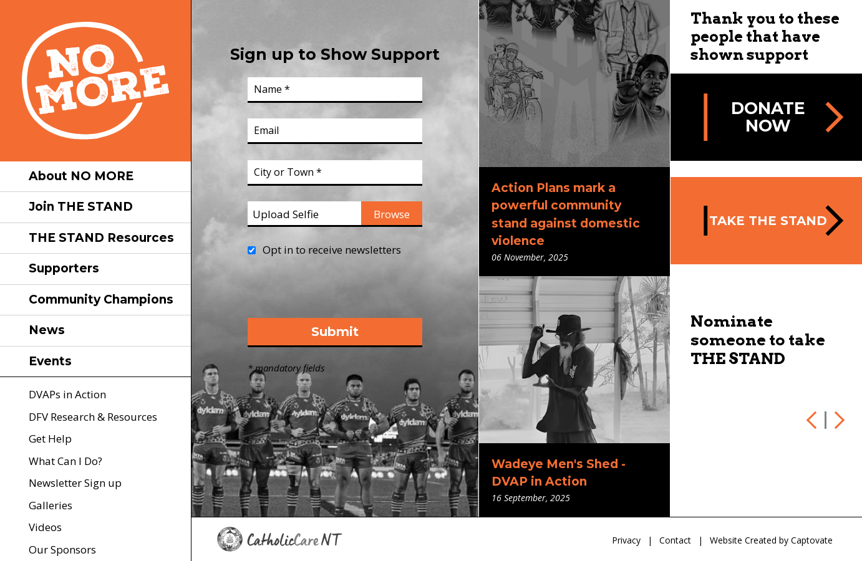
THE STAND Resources (101, 238)
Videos (45, 527)
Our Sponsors (62, 549)
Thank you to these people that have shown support (765, 36)
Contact (675, 540)
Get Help (50, 438)
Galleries (50, 505)
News (47, 330)
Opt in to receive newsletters (332, 249)
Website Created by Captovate (771, 540)
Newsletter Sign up (75, 483)
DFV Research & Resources (93, 417)
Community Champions (101, 299)
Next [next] (837, 420)
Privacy (626, 540)
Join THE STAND (81, 206)
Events (50, 361)
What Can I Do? (65, 461)
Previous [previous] (813, 420)
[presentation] (342, 293)
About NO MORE (81, 176)
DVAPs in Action (67, 394)
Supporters (64, 268)
